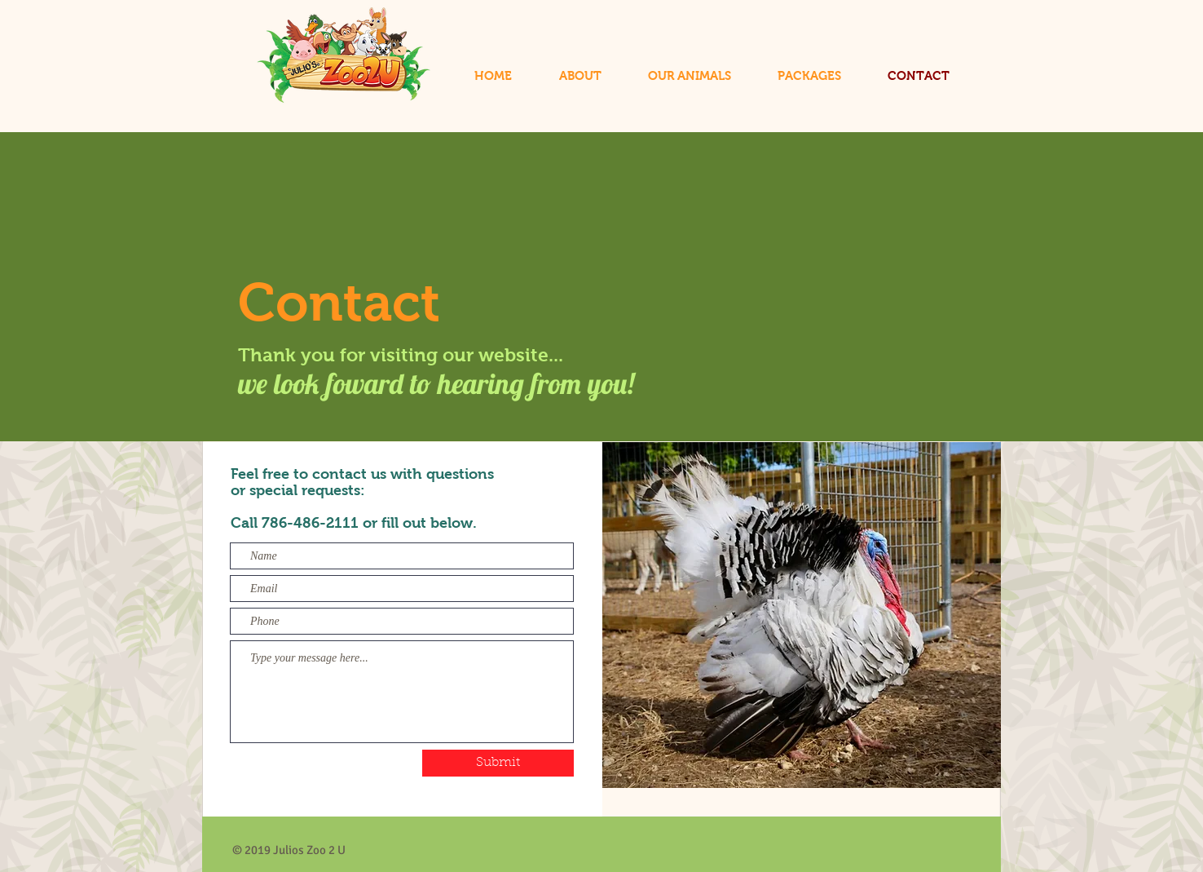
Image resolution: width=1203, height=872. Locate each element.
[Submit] (498, 763)
